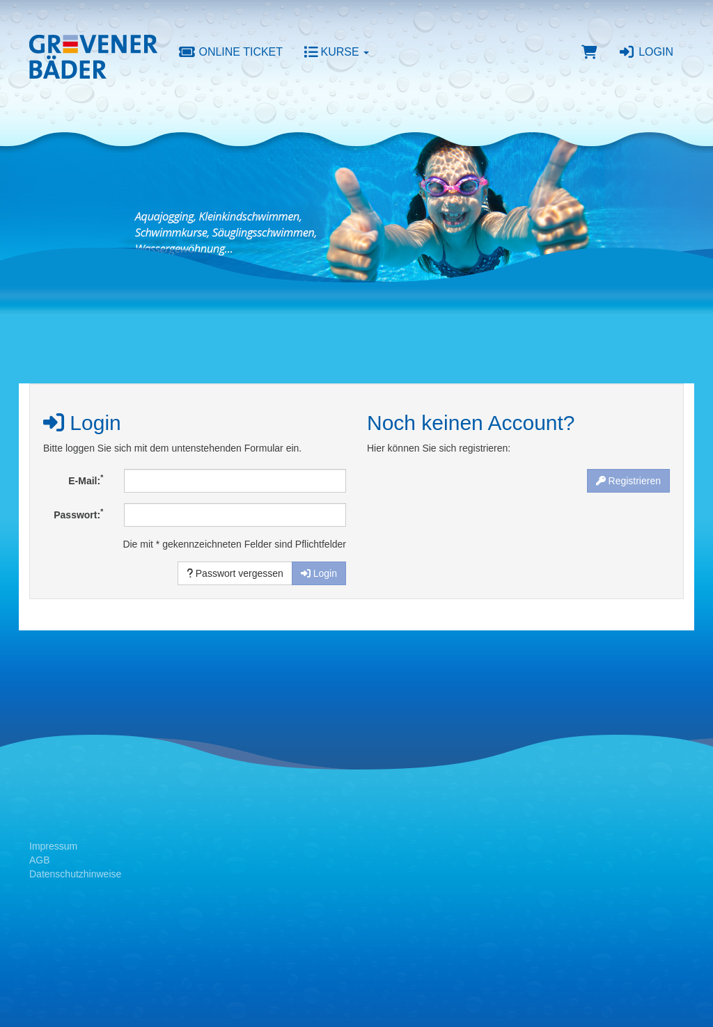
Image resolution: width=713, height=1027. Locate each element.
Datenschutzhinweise (75, 873)
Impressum (53, 846)
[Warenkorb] (589, 52)
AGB (39, 860)
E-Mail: (85, 479)
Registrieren (628, 480)
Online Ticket (230, 52)
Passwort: (78, 513)
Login (645, 52)
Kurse (336, 52)
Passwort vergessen (235, 573)
